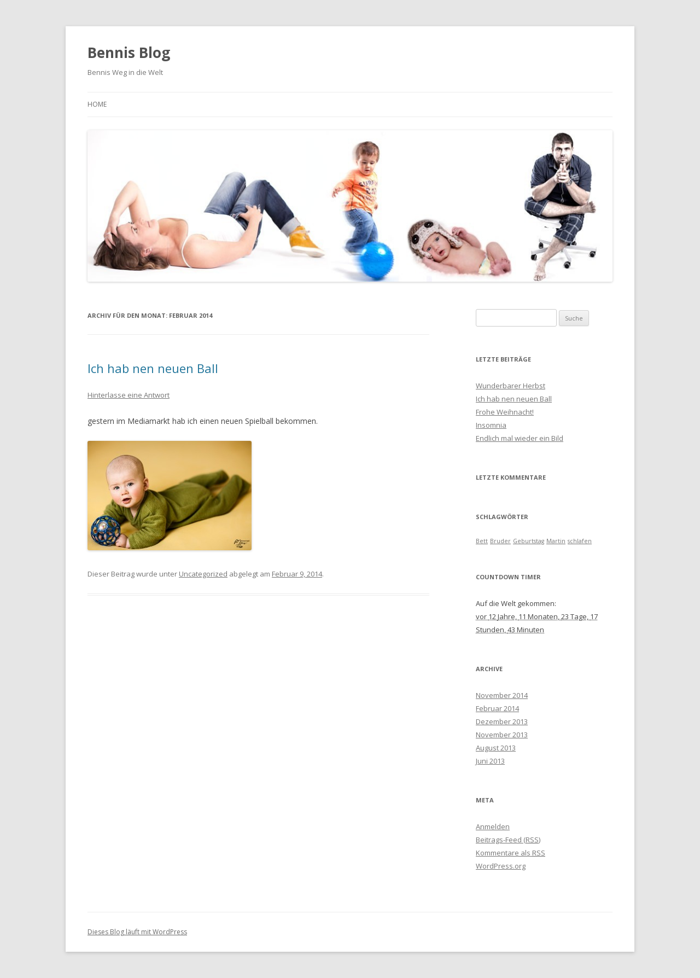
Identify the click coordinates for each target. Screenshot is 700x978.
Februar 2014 (497, 708)
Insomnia (491, 425)
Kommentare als (510, 853)
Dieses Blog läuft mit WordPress (137, 931)
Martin (555, 541)
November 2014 (502, 695)
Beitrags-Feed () (508, 840)
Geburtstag (528, 541)
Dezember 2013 (502, 721)
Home (97, 104)
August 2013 (496, 748)
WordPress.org (501, 866)
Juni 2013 (490, 761)
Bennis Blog (129, 52)
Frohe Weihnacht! (505, 412)
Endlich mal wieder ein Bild (519, 438)
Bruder (500, 541)
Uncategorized (203, 574)
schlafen (580, 541)
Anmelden (493, 826)
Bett (482, 541)
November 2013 (502, 735)
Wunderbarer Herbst (510, 386)
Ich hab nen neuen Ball (153, 368)
